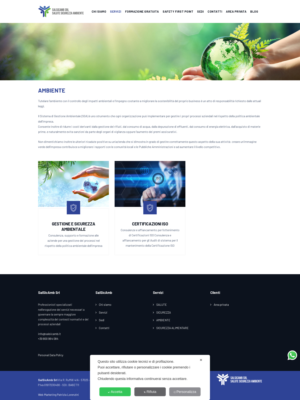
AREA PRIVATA (236, 11)
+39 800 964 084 (48, 338)
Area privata (221, 304)
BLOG (254, 11)
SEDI (200, 11)
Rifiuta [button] (150, 392)
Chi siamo (105, 304)
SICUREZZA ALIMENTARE (172, 328)
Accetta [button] (115, 392)
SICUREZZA (163, 312)
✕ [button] (201, 360)
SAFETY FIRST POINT (178, 11)
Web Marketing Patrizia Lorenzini (58, 394)
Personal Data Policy (50, 355)
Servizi (103, 312)
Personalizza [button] (185, 392)
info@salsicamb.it (49, 334)
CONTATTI (215, 11)
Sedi (101, 320)
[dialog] (150, 377)
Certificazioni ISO (150, 223)
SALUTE (161, 304)
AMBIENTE (163, 320)
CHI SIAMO (99, 11)
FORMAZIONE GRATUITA (142, 11)
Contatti (104, 328)
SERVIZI (115, 11)
